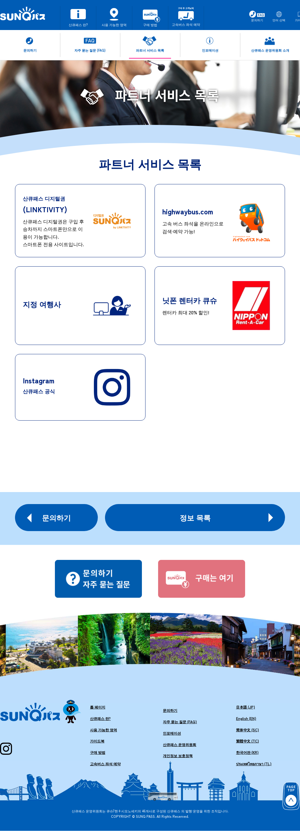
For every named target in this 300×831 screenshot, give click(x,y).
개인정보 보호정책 (178, 755)
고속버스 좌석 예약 (105, 763)
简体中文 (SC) (247, 729)
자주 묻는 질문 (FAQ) (180, 721)
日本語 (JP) (245, 706)
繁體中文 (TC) (247, 740)
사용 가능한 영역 (103, 729)
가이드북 (97, 740)
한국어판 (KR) (247, 752)
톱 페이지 (97, 706)
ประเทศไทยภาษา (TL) (254, 763)
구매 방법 (97, 752)
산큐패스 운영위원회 (179, 744)
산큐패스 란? (100, 718)
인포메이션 (172, 733)
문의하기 (170, 710)
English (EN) (246, 718)
